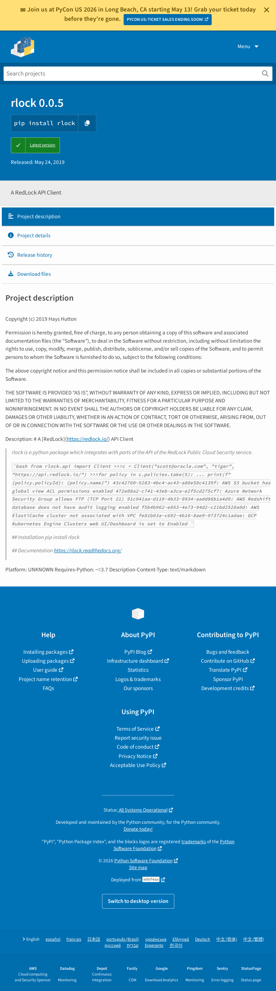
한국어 (176, 945)
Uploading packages (45, 661)
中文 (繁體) (253, 939)
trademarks (193, 841)
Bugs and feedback (227, 652)
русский (113, 945)
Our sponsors (138, 688)
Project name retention (45, 679)
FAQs (48, 688)
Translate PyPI (225, 670)
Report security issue (138, 738)
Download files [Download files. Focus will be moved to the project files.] (29, 274)
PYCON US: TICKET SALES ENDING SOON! (165, 20)
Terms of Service (135, 729)
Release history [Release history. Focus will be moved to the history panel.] (29, 255)
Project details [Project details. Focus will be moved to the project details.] (28, 235)
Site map (138, 867)
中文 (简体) (226, 939)
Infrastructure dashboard (135, 661)
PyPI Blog (135, 652)
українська (155, 939)
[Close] (267, 10)
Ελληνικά (180, 939)
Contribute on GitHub (225, 661)
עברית (133, 945)
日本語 (93, 939)
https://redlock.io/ (87, 439)
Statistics (138, 670)
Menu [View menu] (249, 46)
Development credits (225, 688)
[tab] (138, 216)
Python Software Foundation (143, 860)
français (73, 939)
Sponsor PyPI (228, 679)
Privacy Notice (135, 756)
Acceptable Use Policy (135, 765)
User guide (45, 670)
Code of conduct (135, 747)
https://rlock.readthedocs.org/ (87, 550)
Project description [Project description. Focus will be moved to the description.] (33, 216)
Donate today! (138, 829)
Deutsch (202, 939)
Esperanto (154, 945)
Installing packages (45, 652)
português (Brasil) (122, 939)
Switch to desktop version (138, 901)
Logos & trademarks (138, 679)
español (53, 939)
